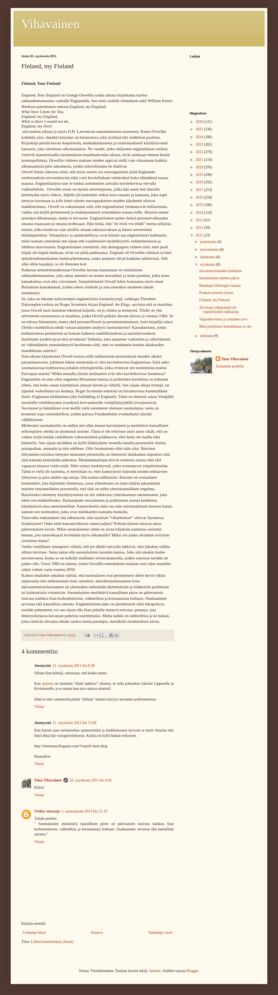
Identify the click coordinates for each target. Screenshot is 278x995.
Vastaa (39, 706)
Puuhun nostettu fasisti (216, 293)
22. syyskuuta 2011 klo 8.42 (91, 780)
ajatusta (47, 684)
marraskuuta (209, 249)
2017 (200, 190)
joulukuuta (208, 242)
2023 (200, 144)
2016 (200, 197)
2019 (200, 175)
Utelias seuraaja (47, 811)
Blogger (192, 971)
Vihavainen (50, 24)
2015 (200, 205)
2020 (200, 167)
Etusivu (97, 933)
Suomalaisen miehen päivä (219, 278)
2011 (200, 235)
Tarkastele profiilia (230, 366)
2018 (200, 182)
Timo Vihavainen (48, 780)
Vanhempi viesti (160, 933)
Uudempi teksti (34, 933)
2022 (200, 152)
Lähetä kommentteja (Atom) (52, 942)
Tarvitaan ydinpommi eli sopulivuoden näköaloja (219, 309)
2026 (200, 122)
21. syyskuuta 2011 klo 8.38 (73, 666)
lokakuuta (208, 257)
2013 (200, 220)
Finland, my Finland (214, 300)
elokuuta (207, 336)
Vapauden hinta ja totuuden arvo (223, 319)
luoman (154, 971)
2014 (200, 213)
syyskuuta (208, 264)
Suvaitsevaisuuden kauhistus (220, 271)
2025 (200, 129)
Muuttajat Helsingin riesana (220, 286)
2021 (200, 160)
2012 (200, 228)
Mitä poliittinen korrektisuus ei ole (225, 326)
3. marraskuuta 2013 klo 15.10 (84, 811)
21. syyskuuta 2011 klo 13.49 (74, 723)
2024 (200, 137)
